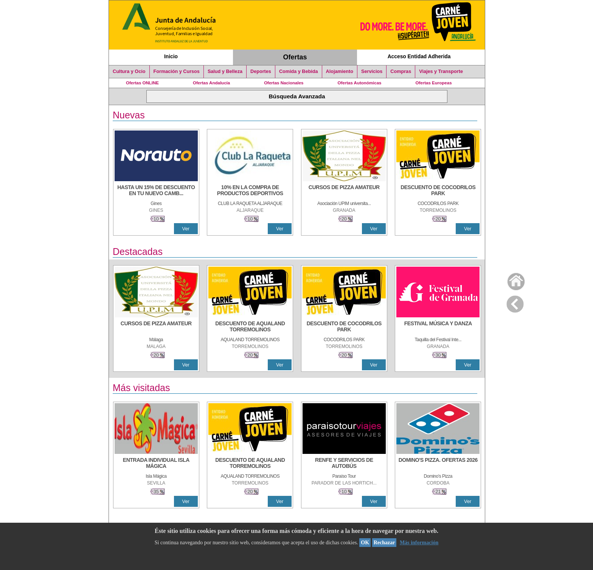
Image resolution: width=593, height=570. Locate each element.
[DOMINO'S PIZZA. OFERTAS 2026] (438, 463)
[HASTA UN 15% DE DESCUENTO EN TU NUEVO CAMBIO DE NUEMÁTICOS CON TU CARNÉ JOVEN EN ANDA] (156, 191)
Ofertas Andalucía (211, 83)
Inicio (171, 56)
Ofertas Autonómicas (359, 83)
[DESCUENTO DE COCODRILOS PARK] (438, 191)
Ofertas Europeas (434, 83)
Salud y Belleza (225, 71)
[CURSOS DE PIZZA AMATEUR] (344, 191)
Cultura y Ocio (129, 71)
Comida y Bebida (298, 71)
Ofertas (295, 57)
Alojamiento (339, 71)
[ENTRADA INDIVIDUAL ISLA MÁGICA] (156, 463)
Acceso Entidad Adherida (419, 56)
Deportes (260, 71)
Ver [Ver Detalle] (185, 228)
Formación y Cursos (177, 71)
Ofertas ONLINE (142, 83)
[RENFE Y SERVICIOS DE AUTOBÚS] (344, 463)
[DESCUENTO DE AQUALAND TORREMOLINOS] (250, 327)
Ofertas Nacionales (283, 83)
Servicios (371, 71)
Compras (400, 71)
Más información (419, 542)
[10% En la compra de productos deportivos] (250, 191)
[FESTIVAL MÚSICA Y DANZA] (438, 327)
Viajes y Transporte (441, 71)
